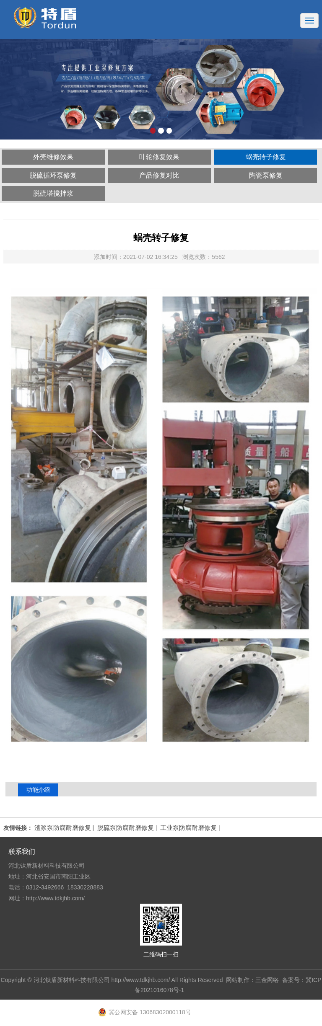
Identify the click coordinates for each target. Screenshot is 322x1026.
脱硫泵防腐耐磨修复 (125, 827)
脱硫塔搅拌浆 (53, 193)
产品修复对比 (159, 175)
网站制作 (237, 980)
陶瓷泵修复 (266, 175)
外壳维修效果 (53, 156)
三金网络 (267, 980)
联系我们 (21, 851)
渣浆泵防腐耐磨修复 (62, 827)
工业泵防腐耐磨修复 (188, 827)
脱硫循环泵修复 (53, 175)
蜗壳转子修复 (266, 156)
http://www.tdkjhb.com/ (140, 980)
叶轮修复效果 (159, 156)
